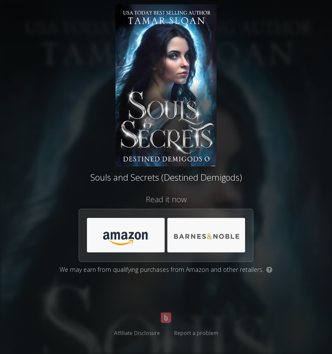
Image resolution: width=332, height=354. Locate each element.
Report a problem (196, 333)
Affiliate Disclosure (137, 333)
